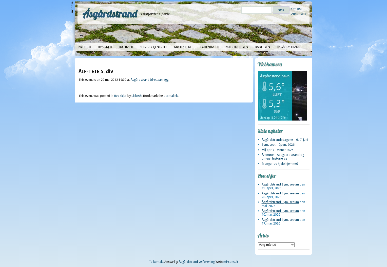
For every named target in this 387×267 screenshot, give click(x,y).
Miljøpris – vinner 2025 (277, 150)
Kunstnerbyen (237, 47)
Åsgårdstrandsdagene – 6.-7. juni (285, 140)
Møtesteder (184, 47)
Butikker (126, 47)
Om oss (296, 9)
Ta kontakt (156, 262)
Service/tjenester (153, 47)
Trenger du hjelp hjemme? (280, 163)
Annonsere (299, 14)
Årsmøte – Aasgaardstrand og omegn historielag (283, 156)
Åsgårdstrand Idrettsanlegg (150, 80)
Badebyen (262, 47)
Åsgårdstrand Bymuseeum (280, 184)
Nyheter (84, 47)
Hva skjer (105, 47)
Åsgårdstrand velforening (197, 262)
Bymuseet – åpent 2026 (278, 144)
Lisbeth (137, 96)
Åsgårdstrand (109, 14)
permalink (171, 96)
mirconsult (230, 262)
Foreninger (209, 47)
